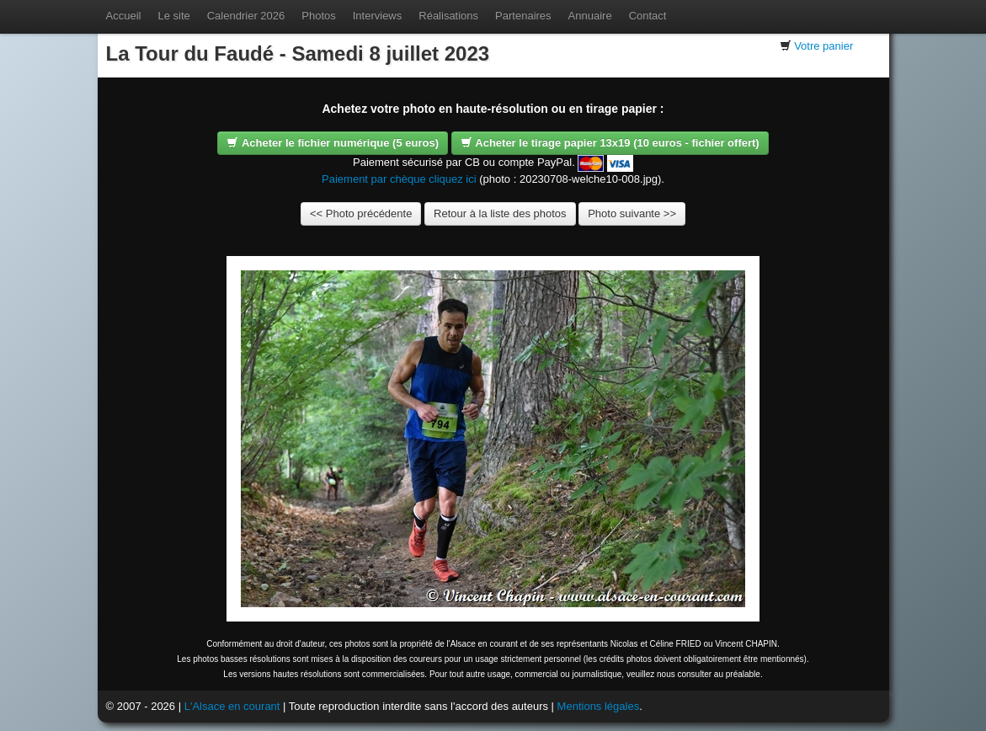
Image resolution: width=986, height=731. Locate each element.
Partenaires (523, 15)
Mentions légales (598, 706)
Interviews (377, 15)
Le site (173, 15)
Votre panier (823, 46)
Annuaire (590, 15)
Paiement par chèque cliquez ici (399, 179)
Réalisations (448, 15)
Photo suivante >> (632, 213)
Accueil (123, 15)
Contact (648, 15)
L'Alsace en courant (232, 706)
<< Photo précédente (361, 213)
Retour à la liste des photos (500, 213)
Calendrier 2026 (246, 15)
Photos (318, 15)
